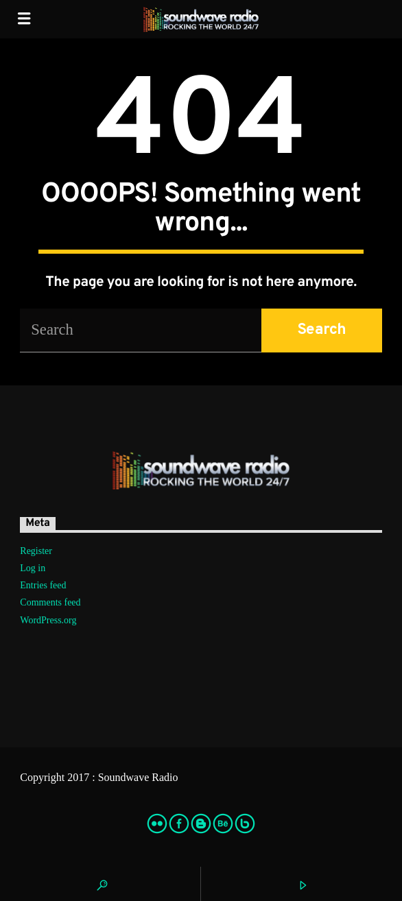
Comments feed (50, 602)
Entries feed (43, 585)
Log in (32, 568)
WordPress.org (48, 620)
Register (36, 551)
